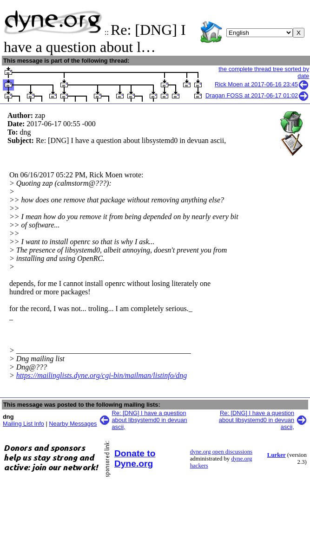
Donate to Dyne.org (134, 458)
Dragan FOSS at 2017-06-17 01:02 (257, 95)
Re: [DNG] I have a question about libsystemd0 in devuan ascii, (149, 419)
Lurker (276, 455)
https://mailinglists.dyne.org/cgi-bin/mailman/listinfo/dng (101, 375)
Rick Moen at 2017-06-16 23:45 (262, 84)
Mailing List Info (23, 423)
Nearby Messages (73, 423)
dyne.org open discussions (221, 451)
